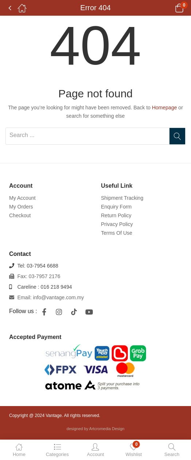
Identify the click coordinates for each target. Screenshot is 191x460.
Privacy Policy (117, 224)
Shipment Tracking (122, 198)
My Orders (21, 207)
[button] (170, 8)
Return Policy (116, 215)
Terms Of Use (117, 233)
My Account (22, 198)
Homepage (164, 107)
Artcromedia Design (107, 428)
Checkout (20, 215)
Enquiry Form (116, 207)
